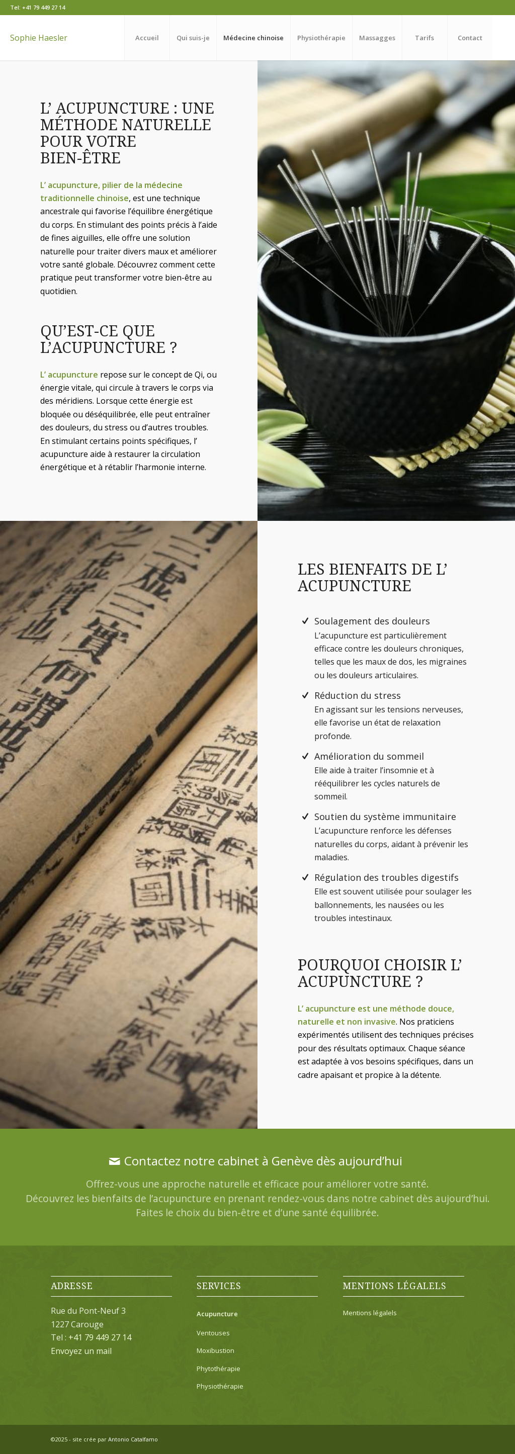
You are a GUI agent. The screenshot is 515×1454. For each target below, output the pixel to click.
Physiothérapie (220, 1386)
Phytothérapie (218, 1368)
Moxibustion (215, 1350)
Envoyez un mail (81, 1350)
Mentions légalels (370, 1312)
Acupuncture (217, 1313)
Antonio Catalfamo (133, 1439)
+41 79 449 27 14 (43, 7)
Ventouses (213, 1332)
